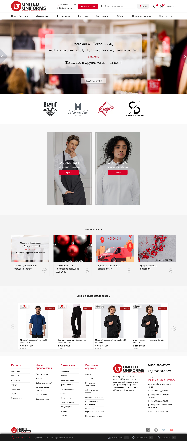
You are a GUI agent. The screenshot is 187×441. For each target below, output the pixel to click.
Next (179, 255)
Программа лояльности (90, 384)
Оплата (88, 374)
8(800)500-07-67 (64, 8)
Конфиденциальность (94, 397)
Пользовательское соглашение (92, 403)
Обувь (13, 393)
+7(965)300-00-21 (66, 5)
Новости (64, 376)
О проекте (65, 371)
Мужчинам (15, 376)
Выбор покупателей (44, 383)
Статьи (63, 393)
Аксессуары (16, 389)
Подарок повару (17, 398)
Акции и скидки (42, 374)
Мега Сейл (15, 371)
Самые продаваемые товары (94, 296)
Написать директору (93, 416)
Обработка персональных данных (94, 410)
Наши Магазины (67, 380)
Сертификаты (66, 398)
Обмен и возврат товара (92, 391)
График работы (67, 384)
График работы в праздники (148, 267)
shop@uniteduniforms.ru (161, 379)
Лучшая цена (41, 394)
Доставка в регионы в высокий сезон (109, 267)
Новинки (39, 378)
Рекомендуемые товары (42, 388)
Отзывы (64, 411)
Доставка (89, 378)
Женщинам (15, 380)
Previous (7, 255)
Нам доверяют (66, 407)
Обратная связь (20, 437)
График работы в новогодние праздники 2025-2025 (67, 268)
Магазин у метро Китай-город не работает (26, 267)
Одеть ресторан (42, 399)
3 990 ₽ (75, 347)
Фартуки (14, 384)
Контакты (64, 415)
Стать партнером (68, 402)
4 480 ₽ (37, 347)
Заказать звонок (88, 6)
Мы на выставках (67, 389)
